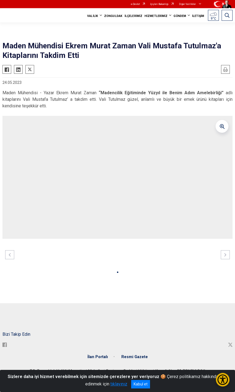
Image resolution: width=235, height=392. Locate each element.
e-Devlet (135, 4)
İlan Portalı (97, 357)
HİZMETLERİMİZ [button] (156, 16)
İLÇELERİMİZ (133, 16)
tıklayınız (118, 384)
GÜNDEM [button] (180, 16)
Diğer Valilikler (187, 4)
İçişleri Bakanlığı (159, 4)
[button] (117, 272)
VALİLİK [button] (92, 16)
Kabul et (141, 384)
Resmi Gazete (134, 357)
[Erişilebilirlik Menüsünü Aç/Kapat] (223, 380)
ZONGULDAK (113, 16)
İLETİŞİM (198, 16)
